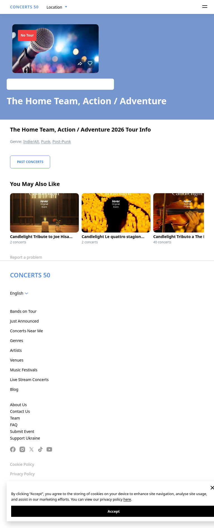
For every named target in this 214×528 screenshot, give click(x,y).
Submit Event (22, 431)
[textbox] (20, 293)
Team (15, 418)
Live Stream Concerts (29, 379)
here (127, 499)
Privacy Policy (22, 473)
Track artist (60, 84)
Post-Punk (61, 141)
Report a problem (26, 257)
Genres (16, 340)
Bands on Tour (23, 311)
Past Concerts (30, 161)
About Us (18, 404)
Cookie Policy (22, 464)
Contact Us (20, 411)
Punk (45, 141)
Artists (16, 350)
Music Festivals (23, 369)
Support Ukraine (25, 438)
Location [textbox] (54, 7)
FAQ (14, 424)
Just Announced (24, 321)
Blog (14, 389)
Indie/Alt (31, 141)
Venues (16, 360)
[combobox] (57, 7)
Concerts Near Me (26, 330)
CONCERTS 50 (24, 6)
